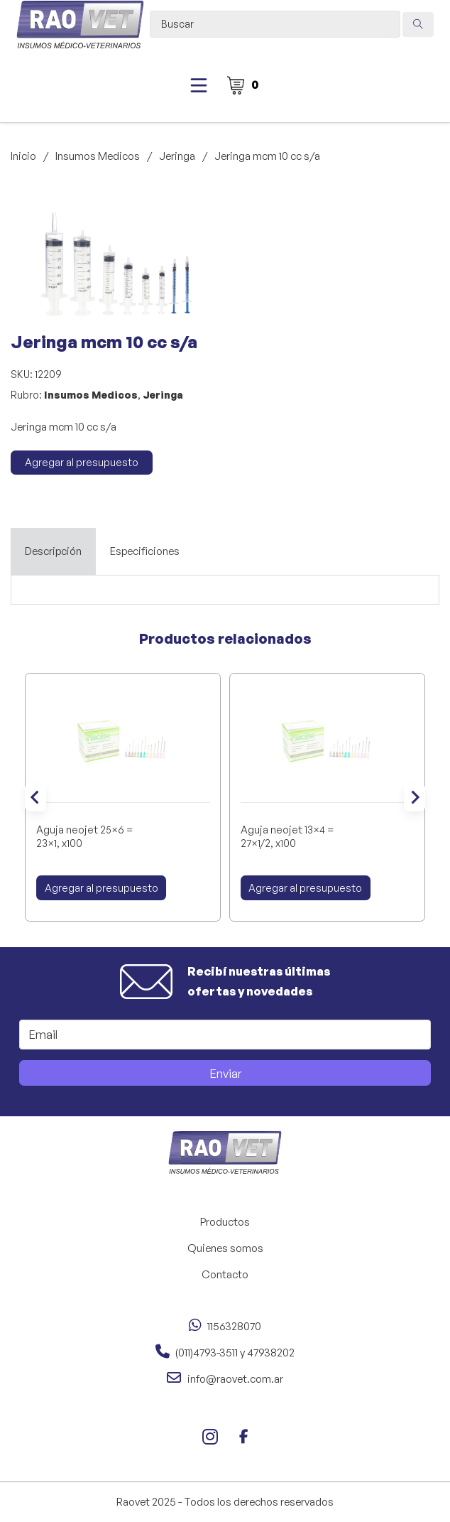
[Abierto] (198, 85)
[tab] (53, 551)
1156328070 (234, 1326)
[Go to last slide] (35, 797)
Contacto (225, 1274)
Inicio (23, 156)
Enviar (225, 1073)
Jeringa (177, 156)
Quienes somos (225, 1248)
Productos (225, 1222)
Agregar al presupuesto (81, 462)
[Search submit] (418, 24)
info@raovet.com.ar (235, 1379)
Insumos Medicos (97, 156)
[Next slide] (414, 797)
